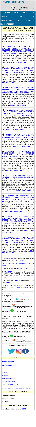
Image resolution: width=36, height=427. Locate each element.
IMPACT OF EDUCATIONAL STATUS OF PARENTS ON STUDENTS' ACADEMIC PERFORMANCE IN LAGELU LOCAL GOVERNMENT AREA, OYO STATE (18, 90)
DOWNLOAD (9, 259)
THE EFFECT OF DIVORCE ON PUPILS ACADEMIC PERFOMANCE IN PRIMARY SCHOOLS (18, 177)
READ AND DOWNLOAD (17, 62)
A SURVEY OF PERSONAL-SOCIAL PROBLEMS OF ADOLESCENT (18, 196)
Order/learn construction (8, 378)
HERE (22, 260)
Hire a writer (5, 375)
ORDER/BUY (17, 413)
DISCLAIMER (16, 417)
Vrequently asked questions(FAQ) (10, 384)
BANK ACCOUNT (24, 20)
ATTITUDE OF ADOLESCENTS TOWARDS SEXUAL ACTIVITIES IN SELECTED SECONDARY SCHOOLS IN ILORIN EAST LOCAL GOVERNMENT (18, 49)
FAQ (26, 413)
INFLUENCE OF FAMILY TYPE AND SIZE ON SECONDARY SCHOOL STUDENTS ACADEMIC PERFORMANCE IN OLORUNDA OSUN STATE (18, 136)
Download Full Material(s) (9, 365)
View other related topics (8, 381)
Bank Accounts (6, 369)
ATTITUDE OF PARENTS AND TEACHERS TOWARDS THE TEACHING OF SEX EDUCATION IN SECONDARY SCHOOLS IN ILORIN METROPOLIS (18, 69)
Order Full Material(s (7, 361)
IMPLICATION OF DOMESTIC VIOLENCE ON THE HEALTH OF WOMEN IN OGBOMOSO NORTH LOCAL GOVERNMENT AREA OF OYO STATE (18, 112)
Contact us (4, 372)
